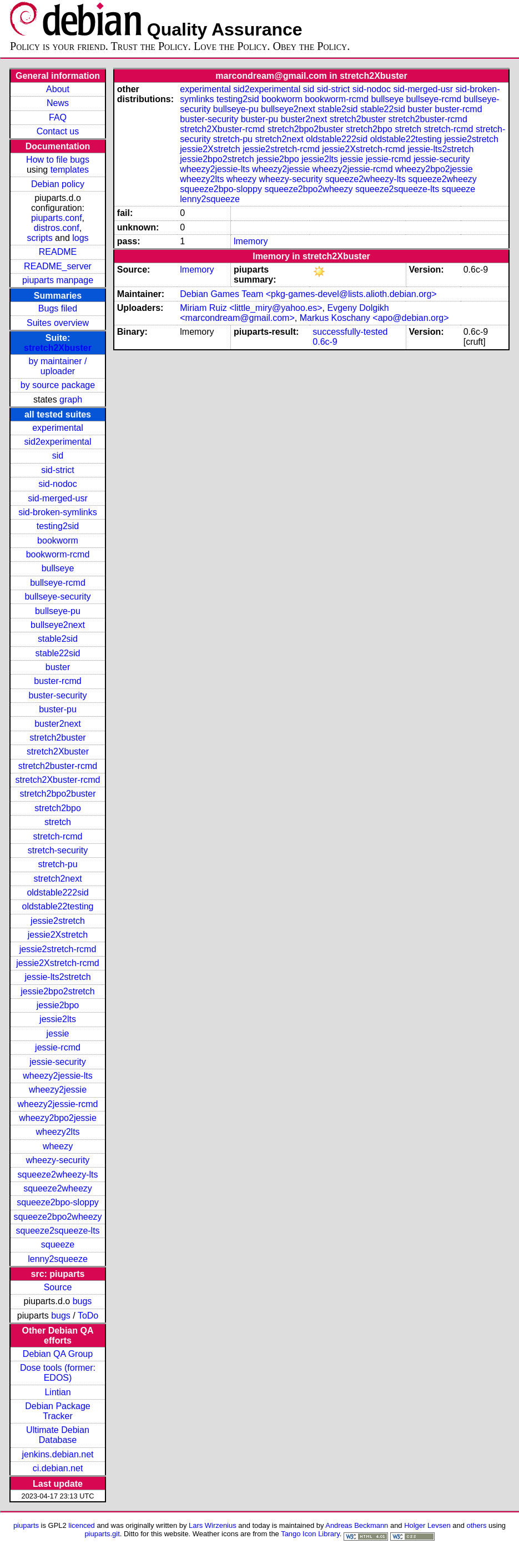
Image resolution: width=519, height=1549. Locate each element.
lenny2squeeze (58, 1259)
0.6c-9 (325, 341)
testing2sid (58, 526)
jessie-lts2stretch (57, 977)
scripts (39, 238)
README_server (58, 266)
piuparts (26, 1525)
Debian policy (57, 184)
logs (80, 238)
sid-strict (57, 470)
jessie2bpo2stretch (57, 991)
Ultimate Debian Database (57, 1435)
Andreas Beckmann (356, 1525)
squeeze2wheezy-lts (58, 1174)
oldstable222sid (57, 892)
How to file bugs (57, 159)
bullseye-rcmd (57, 582)
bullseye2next (58, 625)
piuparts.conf (56, 218)
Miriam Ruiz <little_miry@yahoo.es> (251, 308)
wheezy (58, 1146)
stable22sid (58, 653)
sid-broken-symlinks (57, 512)
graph (70, 399)
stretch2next (57, 878)
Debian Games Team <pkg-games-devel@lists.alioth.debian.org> (308, 294)
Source (58, 1287)
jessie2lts (57, 1019)
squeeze (58, 1244)
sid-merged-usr (58, 498)
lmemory (251, 241)
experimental (57, 427)
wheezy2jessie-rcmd (58, 1104)
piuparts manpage (57, 280)
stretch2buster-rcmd (57, 766)
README (58, 252)
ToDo (88, 1315)
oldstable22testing (58, 906)
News (58, 103)
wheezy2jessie (58, 1089)
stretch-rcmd (58, 836)
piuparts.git (101, 1534)
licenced (81, 1525)
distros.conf (56, 228)
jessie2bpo (58, 1005)
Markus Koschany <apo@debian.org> (374, 318)
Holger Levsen (427, 1525)
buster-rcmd (57, 681)
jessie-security (57, 1062)
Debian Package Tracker (57, 1411)
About (57, 89)
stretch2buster (57, 737)
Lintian (57, 1392)
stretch (57, 822)
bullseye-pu (57, 611)
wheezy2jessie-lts (57, 1075)
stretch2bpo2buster (58, 793)
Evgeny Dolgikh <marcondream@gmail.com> (284, 313)
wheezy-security (58, 1160)
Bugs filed (57, 308)
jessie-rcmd (57, 1047)
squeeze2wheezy (57, 1188)
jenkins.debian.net (58, 1454)
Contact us (58, 131)
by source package (58, 385)
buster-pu (58, 709)
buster (58, 667)
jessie (58, 1033)
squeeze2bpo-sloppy (58, 1202)
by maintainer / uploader (58, 366)
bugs (82, 1301)
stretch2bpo (57, 808)
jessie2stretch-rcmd (58, 949)
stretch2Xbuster (58, 348)
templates (70, 169)
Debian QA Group (58, 1354)
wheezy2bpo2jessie (58, 1118)
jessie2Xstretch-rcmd (57, 963)
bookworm (57, 540)
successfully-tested (350, 331)
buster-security (58, 695)
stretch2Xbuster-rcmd (58, 779)
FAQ (58, 117)
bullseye (58, 568)
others (476, 1525)
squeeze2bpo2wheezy (57, 1216)
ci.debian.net (58, 1468)
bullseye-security (57, 596)
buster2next (57, 723)
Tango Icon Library (310, 1534)
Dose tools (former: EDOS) (57, 1372)
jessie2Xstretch (58, 934)
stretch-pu (57, 864)
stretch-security (58, 850)
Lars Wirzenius (212, 1525)
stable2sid (58, 638)
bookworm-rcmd (58, 554)
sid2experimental (58, 441)
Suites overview (58, 323)
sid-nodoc (57, 484)
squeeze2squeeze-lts (57, 1230)
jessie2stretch (58, 921)
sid (57, 455)
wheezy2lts (57, 1131)
